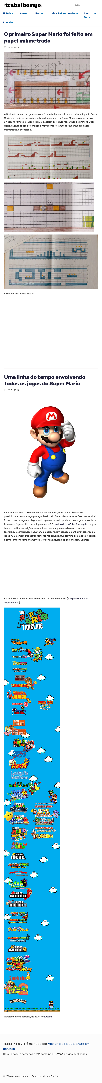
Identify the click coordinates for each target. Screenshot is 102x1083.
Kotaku (48, 1016)
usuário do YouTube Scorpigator (71, 524)
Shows (23, 13)
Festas (39, 13)
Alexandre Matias (61, 1044)
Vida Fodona (59, 13)
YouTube (73, 13)
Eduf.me (55, 1076)
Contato (8, 22)
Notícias (8, 13)
